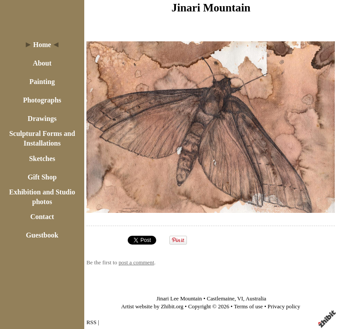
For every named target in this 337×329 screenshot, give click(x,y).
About (42, 63)
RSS (91, 322)
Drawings (42, 118)
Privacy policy (284, 306)
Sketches (42, 158)
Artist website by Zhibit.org (152, 306)
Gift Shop (42, 177)
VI (240, 299)
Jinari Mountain (211, 7)
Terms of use (248, 306)
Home (42, 44)
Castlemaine (220, 299)
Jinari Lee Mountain (179, 299)
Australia (256, 299)
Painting (42, 81)
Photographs (42, 100)
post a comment (136, 263)
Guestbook (42, 235)
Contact (42, 216)
